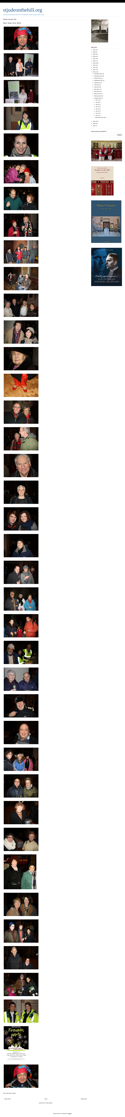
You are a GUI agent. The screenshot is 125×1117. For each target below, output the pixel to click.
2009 (94, 123)
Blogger (70, 1113)
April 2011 (97, 91)
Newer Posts (7, 1099)
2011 (94, 72)
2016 (94, 61)
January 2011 (97, 98)
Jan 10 (97, 109)
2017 (94, 58)
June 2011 (97, 87)
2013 (94, 67)
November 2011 (98, 76)
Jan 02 (97, 113)
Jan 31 (97, 100)
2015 (94, 63)
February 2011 (98, 96)
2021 (94, 49)
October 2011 (97, 78)
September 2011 (98, 80)
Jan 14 (97, 106)
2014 (94, 65)
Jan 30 (97, 102)
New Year (9, 1093)
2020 (94, 52)
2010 (94, 121)
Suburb (14, 1093)
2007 (94, 125)
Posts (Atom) (49, 1103)
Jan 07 (97, 111)
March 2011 (97, 93)
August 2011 (97, 82)
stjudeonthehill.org (22, 10)
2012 (94, 69)
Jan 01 (97, 115)
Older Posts (84, 1099)
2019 (94, 54)
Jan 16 (97, 104)
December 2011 (98, 73)
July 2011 (96, 85)
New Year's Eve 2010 (12, 23)
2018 (94, 56)
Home (45, 1099)
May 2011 (97, 89)
